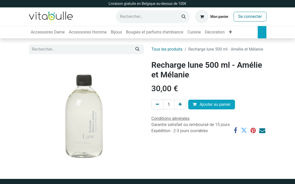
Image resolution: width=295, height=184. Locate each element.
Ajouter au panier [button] (211, 104)
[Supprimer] (157, 104)
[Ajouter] (180, 104)
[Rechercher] (183, 16)
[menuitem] (48, 32)
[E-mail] (262, 131)
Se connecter (250, 16)
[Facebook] (235, 131)
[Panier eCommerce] (212, 16)
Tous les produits (167, 49)
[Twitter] (244, 131)
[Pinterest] (253, 131)
